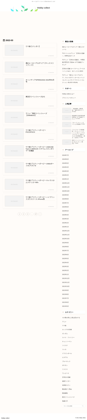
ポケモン (65, 365)
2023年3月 (65, 219)
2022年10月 (65, 238)
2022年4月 (65, 262)
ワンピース (65, 373)
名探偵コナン (66, 385)
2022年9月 (65, 242)
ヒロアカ (65, 357)
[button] (82, 406)
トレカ (64, 349)
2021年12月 (65, 278)
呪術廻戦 (65, 393)
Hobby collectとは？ (68, 94)
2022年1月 (65, 274)
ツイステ (65, 345)
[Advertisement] (43, 23)
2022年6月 (65, 254)
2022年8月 (65, 246)
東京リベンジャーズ (68, 397)
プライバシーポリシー (69, 98)
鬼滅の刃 (65, 401)
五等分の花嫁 (66, 377)
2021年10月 (65, 286)
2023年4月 (65, 215)
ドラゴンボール (67, 353)
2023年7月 (65, 203)
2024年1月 (65, 179)
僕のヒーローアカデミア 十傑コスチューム (73, 48)
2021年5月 (65, 306)
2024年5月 (65, 163)
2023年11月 (65, 187)
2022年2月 (65, 270)
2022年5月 (65, 258)
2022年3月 (65, 266)
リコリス (65, 369)
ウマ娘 (64, 325)
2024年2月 (65, 175)
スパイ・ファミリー (68, 337)
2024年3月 (65, 171)
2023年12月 (65, 183)
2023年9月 (65, 195)
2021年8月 (65, 294)
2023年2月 (65, 223)
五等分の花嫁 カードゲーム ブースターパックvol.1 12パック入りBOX (73, 70)
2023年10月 (65, 191)
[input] (73, 406)
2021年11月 (65, 282)
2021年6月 (65, 302)
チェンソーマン (67, 341)
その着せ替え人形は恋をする (71, 317)
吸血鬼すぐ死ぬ (67, 389)
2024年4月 (65, 167)
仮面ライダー (66, 381)
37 (36, 214)
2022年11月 (65, 234)
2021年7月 (65, 298)
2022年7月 (65, 250)
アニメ (64, 321)
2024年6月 (65, 159)
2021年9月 (65, 290)
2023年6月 (65, 207)
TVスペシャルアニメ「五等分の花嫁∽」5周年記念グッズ (73, 55)
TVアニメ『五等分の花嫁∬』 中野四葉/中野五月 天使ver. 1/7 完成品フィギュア (73, 62)
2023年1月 (65, 227)
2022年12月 (65, 231)
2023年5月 (65, 211)
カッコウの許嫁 (67, 329)
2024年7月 (65, 155)
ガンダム (65, 333)
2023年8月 (65, 199)
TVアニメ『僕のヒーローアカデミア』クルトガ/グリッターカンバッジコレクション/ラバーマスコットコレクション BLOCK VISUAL (73, 78)
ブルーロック (66, 361)
